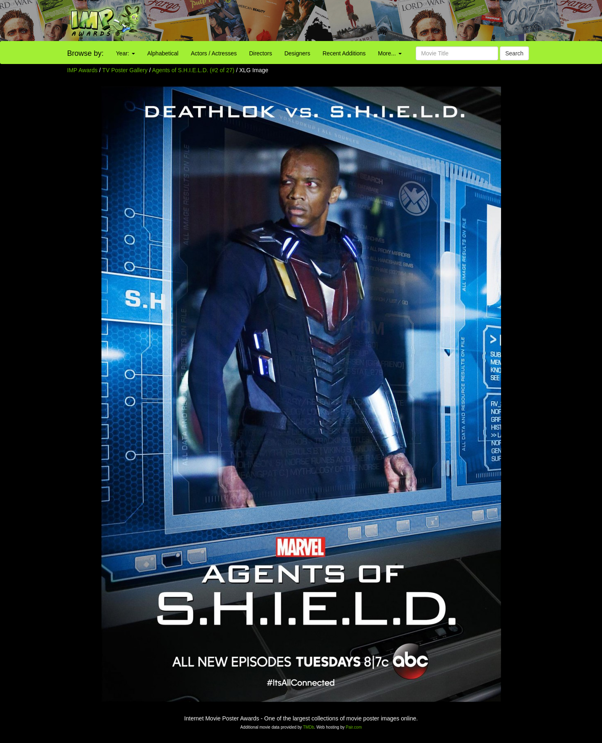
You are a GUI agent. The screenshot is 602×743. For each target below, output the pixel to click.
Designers (297, 53)
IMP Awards (82, 70)
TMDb (308, 727)
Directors (260, 53)
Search (514, 53)
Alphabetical (163, 53)
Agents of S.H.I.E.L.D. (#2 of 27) (193, 70)
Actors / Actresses (214, 53)
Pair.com (354, 727)
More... (389, 53)
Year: (125, 53)
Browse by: (85, 53)
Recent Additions (344, 53)
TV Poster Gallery (124, 70)
